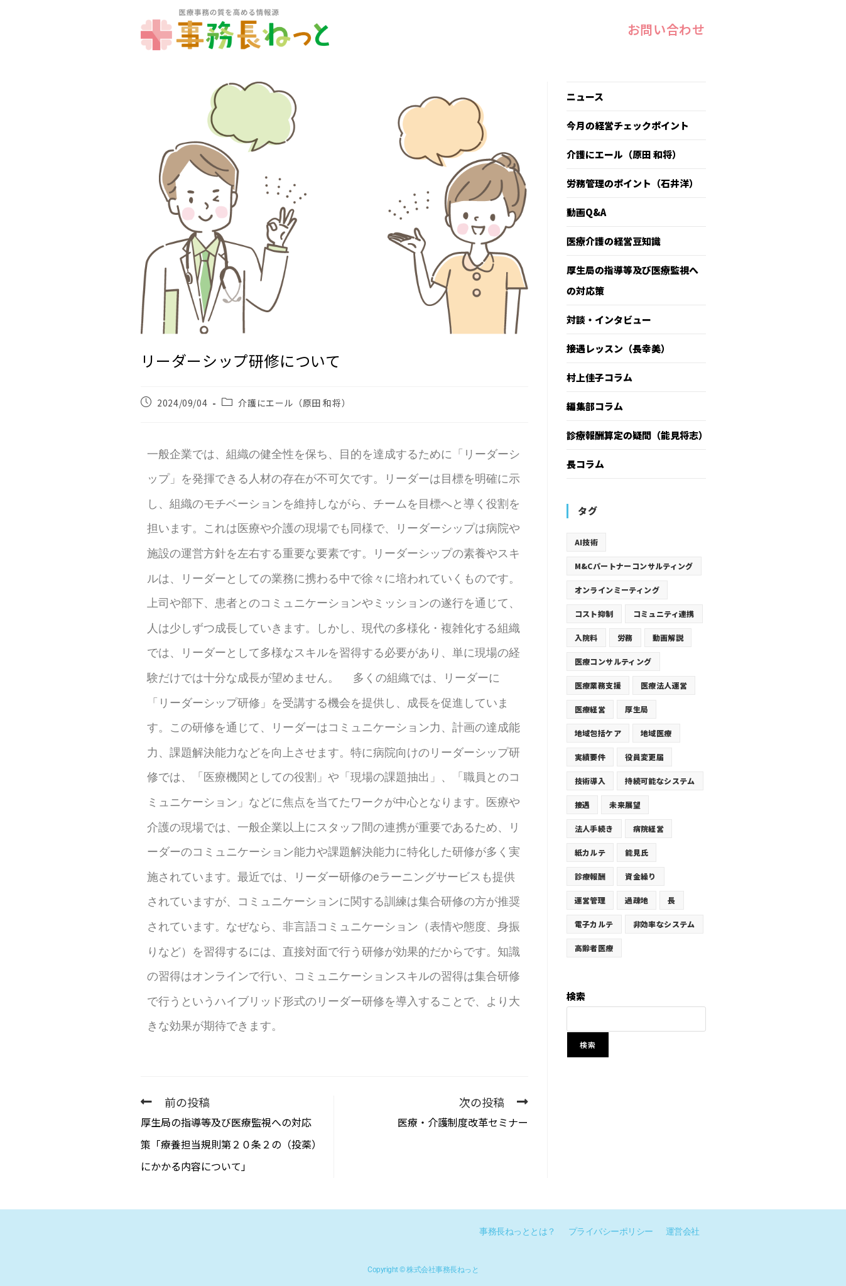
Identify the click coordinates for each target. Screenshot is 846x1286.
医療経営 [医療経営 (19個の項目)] (590, 709)
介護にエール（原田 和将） (294, 402)
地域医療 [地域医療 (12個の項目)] (656, 732)
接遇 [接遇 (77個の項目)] (582, 804)
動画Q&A (586, 212)
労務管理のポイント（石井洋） (632, 183)
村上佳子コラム (599, 377)
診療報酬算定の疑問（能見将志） (637, 435)
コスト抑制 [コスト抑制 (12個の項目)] (594, 613)
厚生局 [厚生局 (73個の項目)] (636, 709)
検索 (576, 996)
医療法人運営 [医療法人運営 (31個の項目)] (664, 685)
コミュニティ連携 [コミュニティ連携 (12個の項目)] (664, 613)
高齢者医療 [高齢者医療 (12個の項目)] (594, 947)
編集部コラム (595, 406)
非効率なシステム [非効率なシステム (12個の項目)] (664, 923)
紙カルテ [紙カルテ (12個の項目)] (590, 852)
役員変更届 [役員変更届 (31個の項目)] (644, 756)
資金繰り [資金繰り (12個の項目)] (640, 876)
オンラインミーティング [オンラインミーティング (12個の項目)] (617, 589)
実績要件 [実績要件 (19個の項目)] (590, 756)
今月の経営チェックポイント (628, 125)
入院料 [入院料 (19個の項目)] (586, 637)
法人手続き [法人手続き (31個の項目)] (594, 828)
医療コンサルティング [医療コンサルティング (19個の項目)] (613, 661)
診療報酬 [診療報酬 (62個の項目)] (590, 876)
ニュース (585, 96)
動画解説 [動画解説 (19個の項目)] (668, 637)
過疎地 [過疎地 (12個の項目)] (636, 900)
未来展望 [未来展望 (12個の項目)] (625, 804)
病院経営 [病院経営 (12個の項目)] (648, 828)
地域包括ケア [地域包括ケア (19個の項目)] (598, 732)
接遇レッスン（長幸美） (618, 348)
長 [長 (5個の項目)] (671, 900)
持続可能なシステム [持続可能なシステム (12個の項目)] (660, 780)
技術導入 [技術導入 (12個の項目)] (590, 780)
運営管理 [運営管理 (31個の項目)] (590, 900)
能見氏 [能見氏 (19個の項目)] (636, 852)
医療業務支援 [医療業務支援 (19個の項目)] (598, 685)
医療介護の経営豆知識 (614, 241)
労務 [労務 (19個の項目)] (625, 637)
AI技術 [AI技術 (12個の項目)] (587, 542)
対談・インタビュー (609, 319)
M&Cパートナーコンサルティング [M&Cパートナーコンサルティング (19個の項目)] (634, 565)
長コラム (585, 464)
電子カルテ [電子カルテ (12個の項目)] (594, 923)
